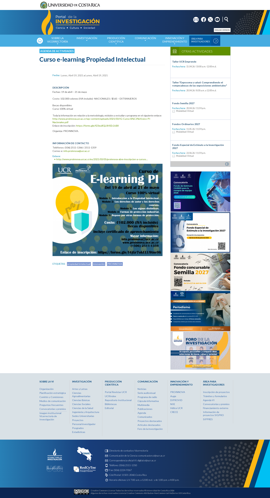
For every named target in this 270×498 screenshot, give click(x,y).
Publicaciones (145, 408)
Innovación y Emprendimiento (175, 42)
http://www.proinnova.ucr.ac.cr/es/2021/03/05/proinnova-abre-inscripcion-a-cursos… (102, 159)
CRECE (174, 412)
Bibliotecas (111, 404)
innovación (99, 263)
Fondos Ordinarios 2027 (186, 124)
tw (209, 18)
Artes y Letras (79, 388)
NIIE (172, 404)
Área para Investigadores (200, 40)
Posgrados (78, 428)
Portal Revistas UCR (116, 392)
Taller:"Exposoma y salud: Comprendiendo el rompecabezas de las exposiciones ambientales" (199, 84)
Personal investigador (84, 424)
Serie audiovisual (146, 392)
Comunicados (145, 416)
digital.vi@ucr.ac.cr (147, 460)
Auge (173, 396)
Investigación (87, 40)
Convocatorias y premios (52, 408)
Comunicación (145, 40)
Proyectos (77, 420)
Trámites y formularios (215, 396)
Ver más (200, 164)
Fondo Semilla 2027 (183, 103)
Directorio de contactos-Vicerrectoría (128, 450)
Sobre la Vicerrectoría (57, 42)
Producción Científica (116, 42)
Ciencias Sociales (81, 404)
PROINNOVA (114, 263)
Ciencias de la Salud (82, 408)
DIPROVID (176, 400)
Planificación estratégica (52, 392)
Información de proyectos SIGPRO (213, 414)
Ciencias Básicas (81, 400)
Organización (46, 388)
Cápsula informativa (148, 401)
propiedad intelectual (79, 263)
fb (202, 18)
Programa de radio (147, 397)
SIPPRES (208, 419)
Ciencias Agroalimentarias (81, 394)
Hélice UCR (176, 408)
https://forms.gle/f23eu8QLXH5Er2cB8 (97, 125)
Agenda (142, 412)
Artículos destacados (149, 424)
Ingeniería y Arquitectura (85, 412)
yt (216, 18)
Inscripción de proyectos (216, 392)
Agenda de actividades (57, 51)
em (194, 18)
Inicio (40, 41)
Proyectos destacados (150, 420)
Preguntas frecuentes (51, 404)
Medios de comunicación (52, 401)
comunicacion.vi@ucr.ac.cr (151, 455)
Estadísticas (78, 431)
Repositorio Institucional (118, 400)
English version (222, 30)
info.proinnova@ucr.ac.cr (77, 150)
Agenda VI (209, 400)
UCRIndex (110, 396)
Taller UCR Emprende (184, 61)
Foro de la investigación (150, 428)
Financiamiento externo (215, 408)
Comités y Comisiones (51, 397)
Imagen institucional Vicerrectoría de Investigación (50, 416)
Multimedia (143, 404)
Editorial (109, 408)
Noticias (142, 388)
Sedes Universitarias (83, 415)
